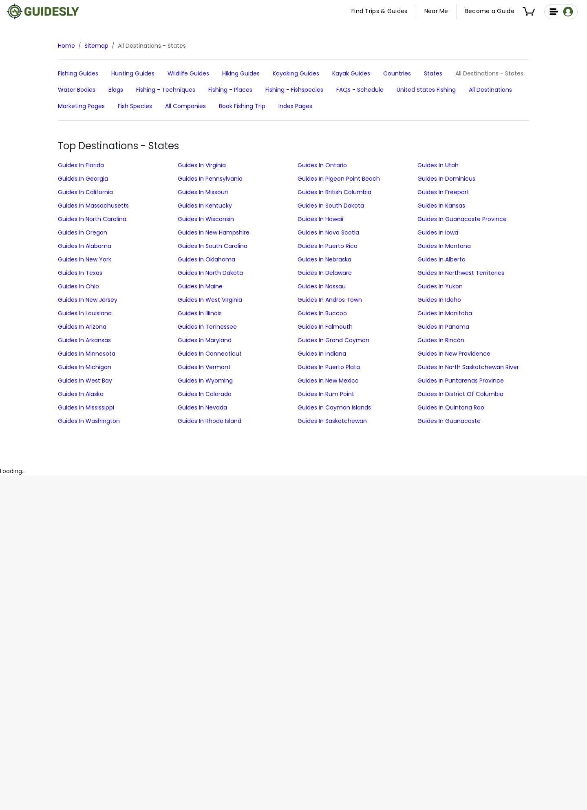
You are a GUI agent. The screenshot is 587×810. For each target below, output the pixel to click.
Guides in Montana (444, 246)
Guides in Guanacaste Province (462, 219)
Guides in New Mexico (328, 380)
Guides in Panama (443, 327)
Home (66, 46)
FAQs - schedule (360, 90)
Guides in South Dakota (331, 205)
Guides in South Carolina (212, 246)
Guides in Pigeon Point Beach (339, 179)
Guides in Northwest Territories (460, 273)
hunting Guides (132, 73)
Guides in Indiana (322, 354)
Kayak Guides (351, 73)
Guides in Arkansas (84, 340)
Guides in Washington (89, 421)
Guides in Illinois (200, 313)
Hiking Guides (241, 73)
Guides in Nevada (202, 407)
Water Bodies (76, 90)
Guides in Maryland (205, 340)
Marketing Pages (81, 106)
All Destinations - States (489, 73)
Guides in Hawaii (320, 219)
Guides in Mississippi (86, 407)
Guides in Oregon (82, 232)
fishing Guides (78, 73)
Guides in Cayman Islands (334, 407)
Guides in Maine (200, 286)
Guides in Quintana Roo (450, 407)
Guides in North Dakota (210, 273)
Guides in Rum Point (326, 394)
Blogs (115, 90)
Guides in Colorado (205, 394)
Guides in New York (84, 259)
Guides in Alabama (84, 246)
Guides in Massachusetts (93, 205)
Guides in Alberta (441, 259)
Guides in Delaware (325, 273)
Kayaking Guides (296, 73)
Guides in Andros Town (330, 300)
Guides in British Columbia (334, 192)
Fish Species (135, 106)
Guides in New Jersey (87, 300)
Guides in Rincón (440, 340)
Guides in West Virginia (210, 300)
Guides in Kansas (441, 205)
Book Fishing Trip (242, 106)
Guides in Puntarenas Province (460, 380)
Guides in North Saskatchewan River (468, 367)
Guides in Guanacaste (449, 421)
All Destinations (490, 90)
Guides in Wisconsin (206, 219)
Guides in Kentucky (205, 205)
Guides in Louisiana (85, 313)
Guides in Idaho (439, 300)
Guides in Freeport (443, 192)
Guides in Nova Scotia (328, 232)
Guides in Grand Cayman (333, 340)
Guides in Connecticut (210, 354)
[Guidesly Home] (43, 11)
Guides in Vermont (204, 367)
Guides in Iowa (437, 232)
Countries (397, 73)
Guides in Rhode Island (209, 421)
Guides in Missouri (203, 192)
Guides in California (85, 192)
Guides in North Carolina (92, 219)
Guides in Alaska (81, 394)
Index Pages (295, 106)
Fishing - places (230, 90)
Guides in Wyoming (205, 380)
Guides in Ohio (78, 286)
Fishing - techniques (165, 90)
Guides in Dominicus (446, 179)
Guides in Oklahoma (206, 259)
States (433, 73)
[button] (530, 11)
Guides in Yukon (440, 286)
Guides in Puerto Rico (327, 246)
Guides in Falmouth (325, 327)
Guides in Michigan (84, 367)
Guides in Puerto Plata (329, 367)
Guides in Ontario (322, 165)
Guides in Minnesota (86, 354)
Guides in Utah (438, 165)
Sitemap (96, 46)
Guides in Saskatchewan (332, 421)
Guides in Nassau (322, 286)
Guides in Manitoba (444, 313)
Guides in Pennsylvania (210, 179)
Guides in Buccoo (322, 313)
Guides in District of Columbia (460, 394)
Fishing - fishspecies (294, 90)
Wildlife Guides (188, 73)
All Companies (185, 106)
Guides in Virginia (202, 165)
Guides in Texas (80, 273)
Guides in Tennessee (207, 327)
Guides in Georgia (83, 179)
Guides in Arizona (82, 327)
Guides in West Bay (85, 380)
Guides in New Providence (453, 354)
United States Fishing (426, 90)
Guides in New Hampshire (213, 232)
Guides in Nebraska (324, 259)
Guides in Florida (81, 165)
